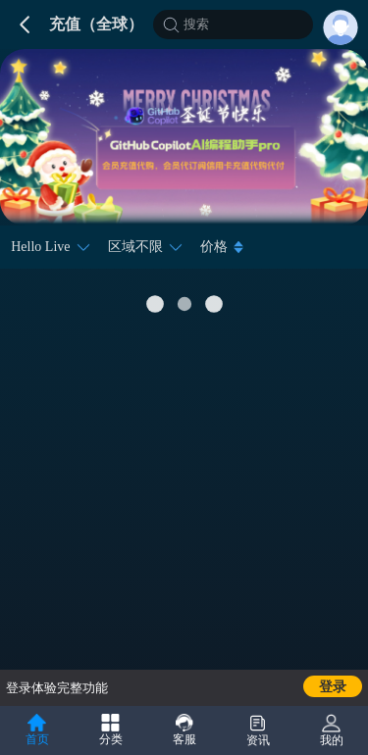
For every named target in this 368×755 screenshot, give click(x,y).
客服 (184, 730)
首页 (37, 730)
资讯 (258, 730)
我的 (331, 730)
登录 (332, 687)
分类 (111, 730)
